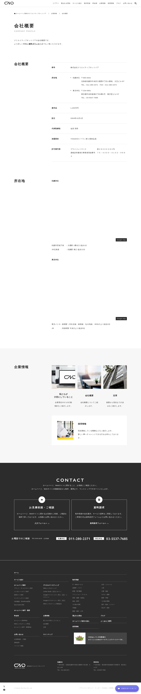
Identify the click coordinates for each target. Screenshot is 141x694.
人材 (102, 588)
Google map (121, 240)
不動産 (74, 608)
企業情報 (54, 13)
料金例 (16, 616)
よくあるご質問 (106, 621)
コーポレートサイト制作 (21, 591)
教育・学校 (104, 598)
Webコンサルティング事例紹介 (52, 604)
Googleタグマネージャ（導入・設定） (54, 600)
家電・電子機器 (77, 591)
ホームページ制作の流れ (81, 621)
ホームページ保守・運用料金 (22, 627)
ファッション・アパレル (79, 594)
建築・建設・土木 (77, 611)
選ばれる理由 (77, 616)
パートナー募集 (18, 646)
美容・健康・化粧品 (78, 598)
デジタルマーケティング (51, 585)
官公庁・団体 (105, 608)
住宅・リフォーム (106, 584)
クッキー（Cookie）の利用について (107, 688)
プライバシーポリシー (86, 688)
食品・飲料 (75, 601)
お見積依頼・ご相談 (20, 639)
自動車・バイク (77, 588)
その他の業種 (105, 601)
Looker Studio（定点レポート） (52, 591)
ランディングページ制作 (21, 598)
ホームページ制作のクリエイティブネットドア (30, 13)
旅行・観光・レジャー (108, 604)
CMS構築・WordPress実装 (22, 601)
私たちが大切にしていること (52, 620)
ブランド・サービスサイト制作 (23, 588)
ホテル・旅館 (105, 594)
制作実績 (75, 580)
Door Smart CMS (19, 605)
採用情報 (75, 626)
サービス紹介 (18, 580)
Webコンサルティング (50, 588)
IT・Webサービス (77, 584)
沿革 (44, 627)
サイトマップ (48, 634)
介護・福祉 (104, 591)
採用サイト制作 (18, 595)
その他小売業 (76, 604)
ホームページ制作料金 (20, 620)
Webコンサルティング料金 (22, 624)
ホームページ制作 (20, 585)
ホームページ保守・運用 (22, 610)
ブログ (103, 616)
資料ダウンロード (36, 44)
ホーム (16, 573)
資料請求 (16, 642)
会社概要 (46, 624)
